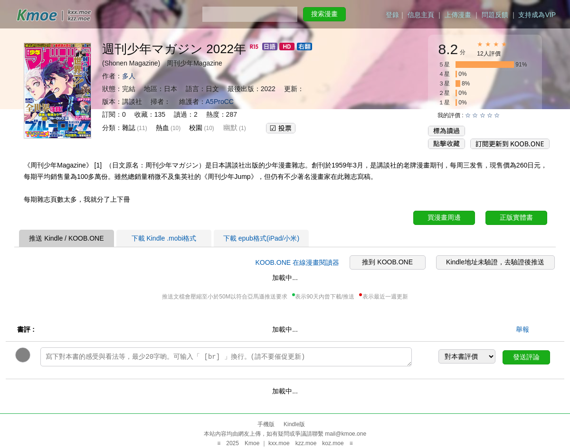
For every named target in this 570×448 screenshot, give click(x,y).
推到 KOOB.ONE (387, 262)
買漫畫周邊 (444, 217)
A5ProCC (220, 101)
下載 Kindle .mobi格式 (164, 238)
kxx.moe (279, 443)
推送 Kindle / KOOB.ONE (66, 238)
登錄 (392, 15)
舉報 (522, 329)
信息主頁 (421, 15)
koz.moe (332, 443)
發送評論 (526, 357)
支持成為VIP (537, 15)
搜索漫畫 (324, 14)
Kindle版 (294, 424)
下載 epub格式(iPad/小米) (261, 238)
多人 (128, 76)
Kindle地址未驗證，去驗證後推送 (495, 262)
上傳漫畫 (458, 15)
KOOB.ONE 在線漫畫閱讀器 (297, 262)
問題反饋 (495, 15)
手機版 (266, 424)
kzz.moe (306, 443)
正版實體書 (516, 217)
